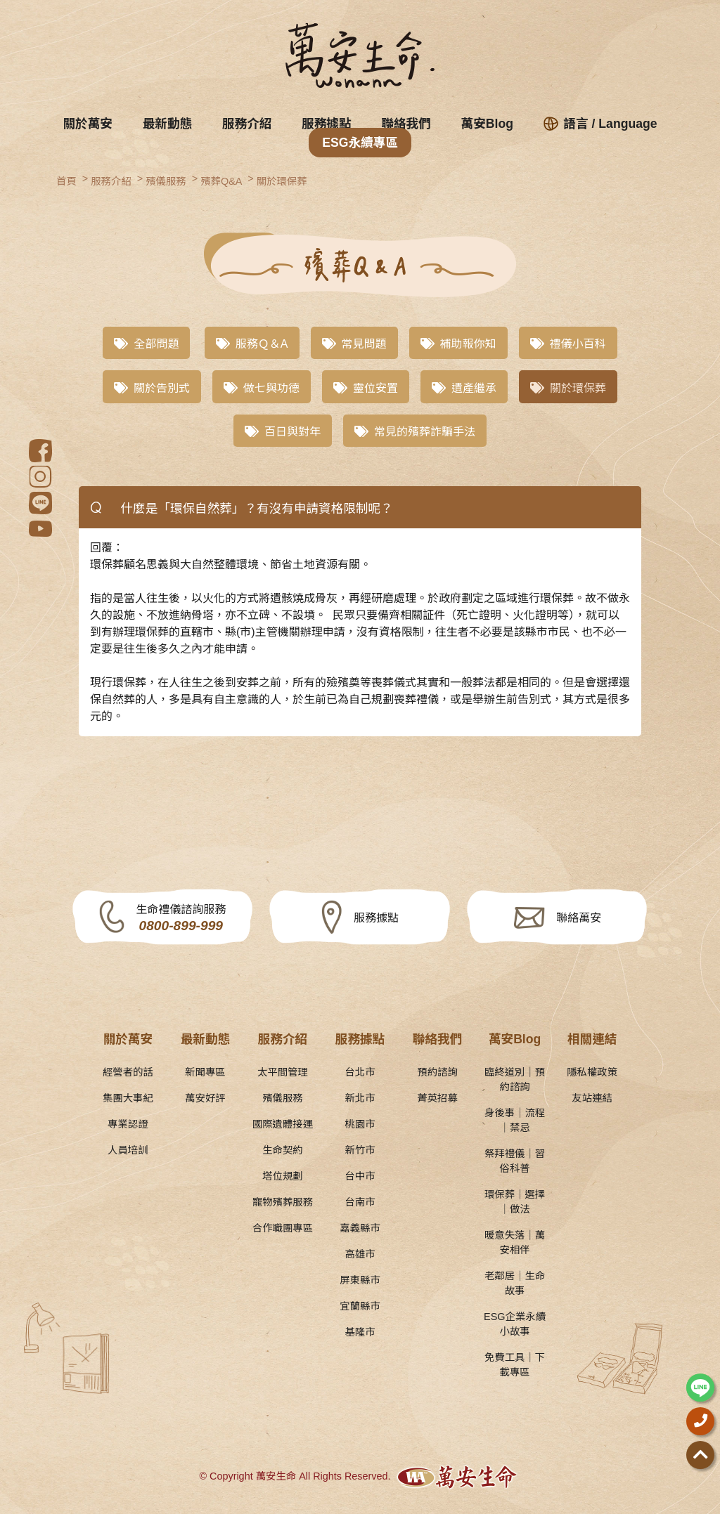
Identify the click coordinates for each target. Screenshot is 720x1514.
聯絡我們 (405, 124)
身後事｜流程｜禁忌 (514, 1120)
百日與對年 (283, 432)
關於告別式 (152, 388)
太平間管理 (282, 1072)
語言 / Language (600, 124)
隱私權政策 (592, 1072)
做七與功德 (262, 388)
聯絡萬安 (578, 918)
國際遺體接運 (282, 1124)
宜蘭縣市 (360, 1306)
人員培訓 (128, 1150)
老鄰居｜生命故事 (514, 1283)
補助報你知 (458, 344)
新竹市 (360, 1150)
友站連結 (592, 1098)
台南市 (360, 1202)
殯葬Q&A (221, 181)
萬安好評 (205, 1098)
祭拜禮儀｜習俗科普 (514, 1161)
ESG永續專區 (360, 143)
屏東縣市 (360, 1280)
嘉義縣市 (360, 1228)
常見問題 (354, 344)
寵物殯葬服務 (282, 1202)
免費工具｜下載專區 (514, 1365)
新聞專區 (205, 1072)
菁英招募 (437, 1098)
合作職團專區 (282, 1228)
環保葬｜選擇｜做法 (514, 1202)
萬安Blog (487, 124)
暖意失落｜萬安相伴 (514, 1242)
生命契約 (282, 1150)
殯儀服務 (166, 181)
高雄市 (360, 1254)
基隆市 (360, 1332)
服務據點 (326, 124)
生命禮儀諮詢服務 (181, 918)
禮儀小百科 (568, 344)
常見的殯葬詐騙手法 (414, 432)
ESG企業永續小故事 (515, 1324)
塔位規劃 (282, 1176)
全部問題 (146, 344)
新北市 (360, 1098)
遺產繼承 (464, 388)
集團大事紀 (128, 1098)
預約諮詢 (437, 1072)
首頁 (66, 181)
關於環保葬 (282, 181)
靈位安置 (365, 388)
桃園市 (360, 1124)
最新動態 (167, 124)
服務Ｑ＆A (252, 344)
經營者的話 (128, 1072)
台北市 (360, 1072)
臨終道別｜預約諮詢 (514, 1079)
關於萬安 (87, 124)
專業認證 (128, 1124)
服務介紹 (246, 124)
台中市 (360, 1176)
